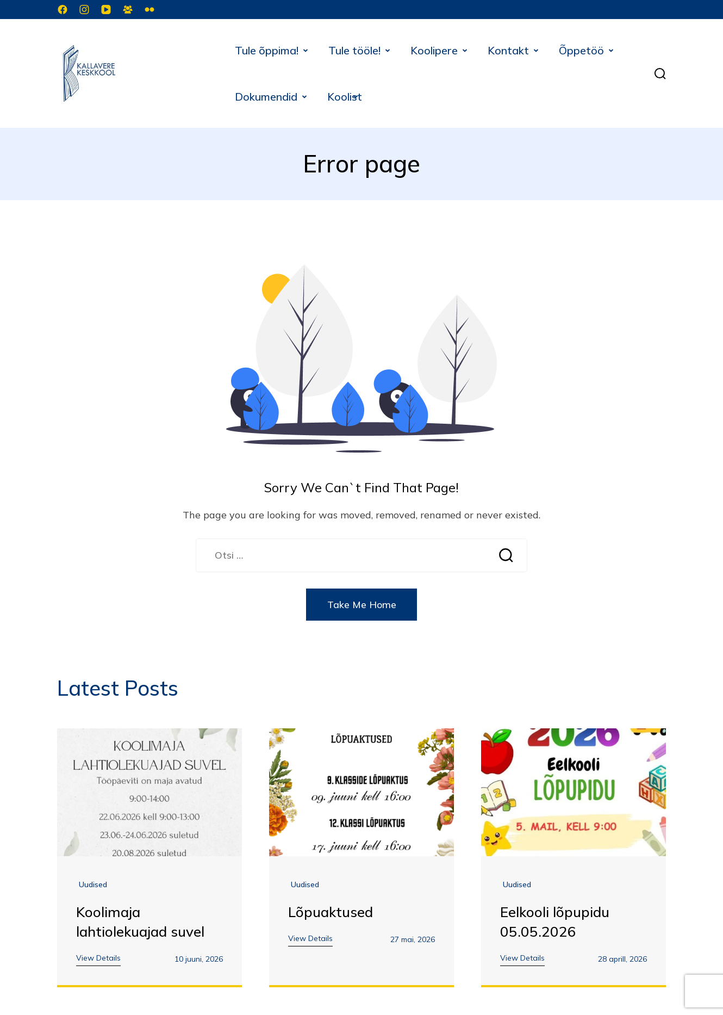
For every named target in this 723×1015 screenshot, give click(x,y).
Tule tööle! (354, 50)
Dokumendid (266, 96)
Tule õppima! (266, 50)
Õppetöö (581, 50)
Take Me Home (361, 605)
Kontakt (508, 50)
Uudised (93, 885)
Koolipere (434, 50)
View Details (98, 958)
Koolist (344, 96)
